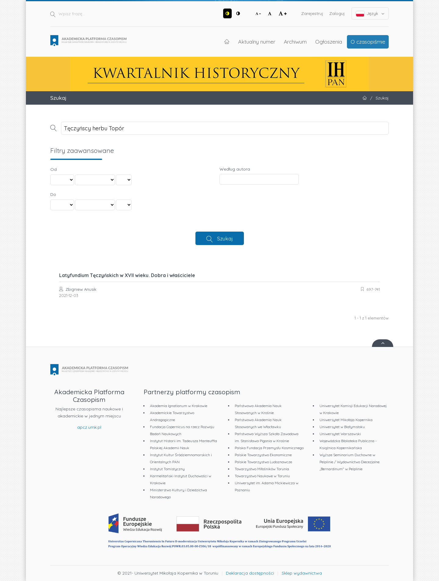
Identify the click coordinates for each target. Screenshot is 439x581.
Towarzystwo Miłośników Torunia (262, 469)
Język (370, 13)
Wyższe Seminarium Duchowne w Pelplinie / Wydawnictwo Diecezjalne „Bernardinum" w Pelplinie (349, 462)
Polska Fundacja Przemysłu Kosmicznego (269, 448)
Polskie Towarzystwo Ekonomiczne (263, 455)
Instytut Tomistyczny (167, 469)
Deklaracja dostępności (250, 573)
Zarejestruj (312, 13)
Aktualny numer (256, 41)
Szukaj (225, 238)
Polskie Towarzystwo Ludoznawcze (263, 462)
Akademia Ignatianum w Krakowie (178, 405)
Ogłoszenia (328, 41)
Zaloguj (337, 13)
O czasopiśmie (368, 41)
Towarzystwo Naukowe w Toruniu (262, 476)
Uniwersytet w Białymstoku (342, 426)
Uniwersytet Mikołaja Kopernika (346, 419)
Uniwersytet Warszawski (340, 433)
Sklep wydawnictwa (302, 573)
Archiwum (295, 41)
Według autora (235, 169)
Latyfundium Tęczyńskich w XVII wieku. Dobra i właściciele (127, 275)
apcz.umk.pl (89, 427)
